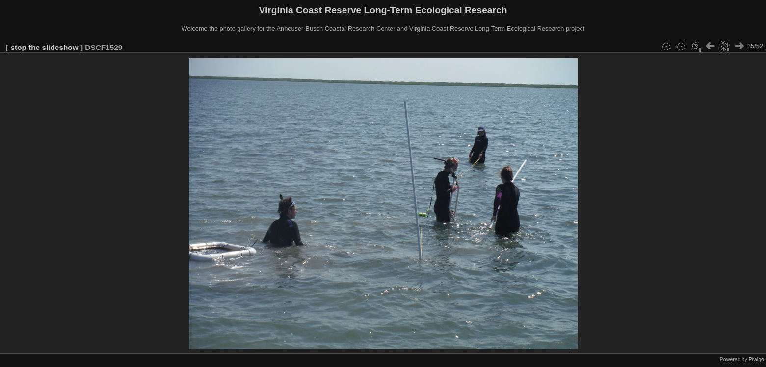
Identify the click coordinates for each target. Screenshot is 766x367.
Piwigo (756, 359)
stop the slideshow (44, 47)
